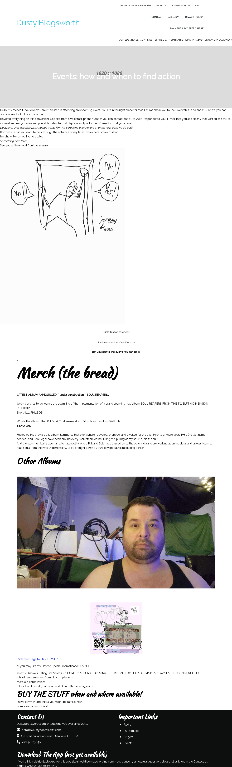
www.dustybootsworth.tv (190, 746)
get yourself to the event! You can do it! (116, 351)
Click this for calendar (116, 332)
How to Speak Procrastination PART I (65, 666)
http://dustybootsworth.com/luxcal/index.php (116, 342)
